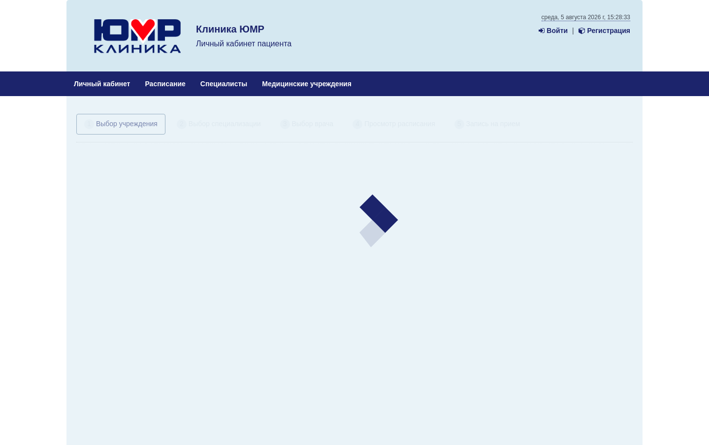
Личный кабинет (102, 84)
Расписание (165, 84)
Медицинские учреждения (307, 84)
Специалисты (223, 84)
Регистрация (604, 30)
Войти (553, 30)
